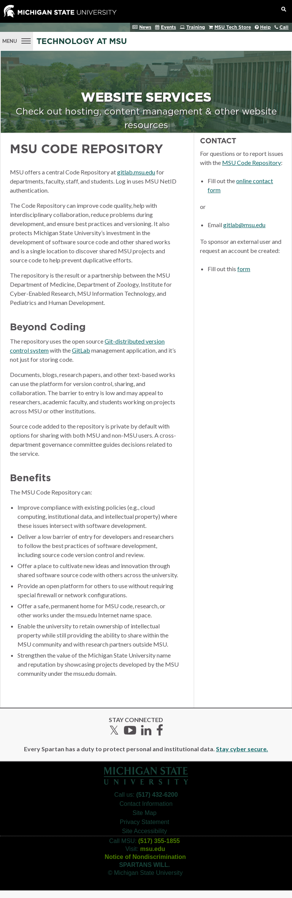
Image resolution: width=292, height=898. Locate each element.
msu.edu (152, 849)
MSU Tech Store (232, 27)
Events (168, 27)
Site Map (144, 813)
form (243, 268)
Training (195, 27)
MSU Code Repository (251, 162)
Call (284, 27)
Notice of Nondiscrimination (145, 857)
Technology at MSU (81, 42)
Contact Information (146, 804)
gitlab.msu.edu (136, 172)
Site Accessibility (144, 831)
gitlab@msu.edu (244, 224)
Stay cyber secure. (242, 748)
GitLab (81, 350)
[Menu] (16, 40)
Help (265, 27)
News (145, 27)
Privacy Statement (144, 822)
